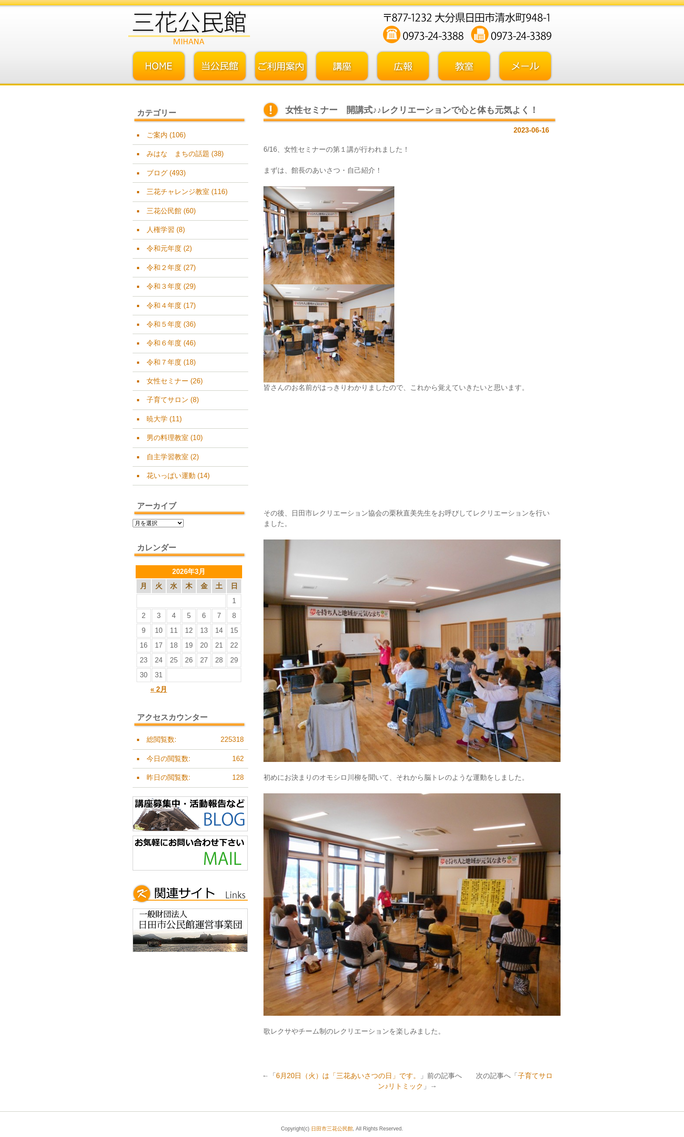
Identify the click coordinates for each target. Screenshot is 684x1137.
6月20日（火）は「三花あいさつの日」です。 (348, 1075)
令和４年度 (164, 305)
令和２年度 (164, 267)
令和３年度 (164, 286)
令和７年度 (164, 362)
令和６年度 (164, 343)
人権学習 (160, 229)
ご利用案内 (280, 66)
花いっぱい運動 (171, 475)
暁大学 (157, 419)
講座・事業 (342, 66)
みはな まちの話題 (178, 153)
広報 (403, 66)
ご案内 (157, 135)
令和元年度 (164, 248)
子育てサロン (167, 399)
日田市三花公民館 (332, 1129)
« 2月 (158, 689)
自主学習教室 (167, 457)
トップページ (158, 66)
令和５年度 (164, 324)
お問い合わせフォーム (525, 66)
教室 (464, 66)
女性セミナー (167, 381)
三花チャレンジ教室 (178, 191)
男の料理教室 (167, 437)
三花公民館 (164, 211)
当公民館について (219, 66)
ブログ (157, 173)
